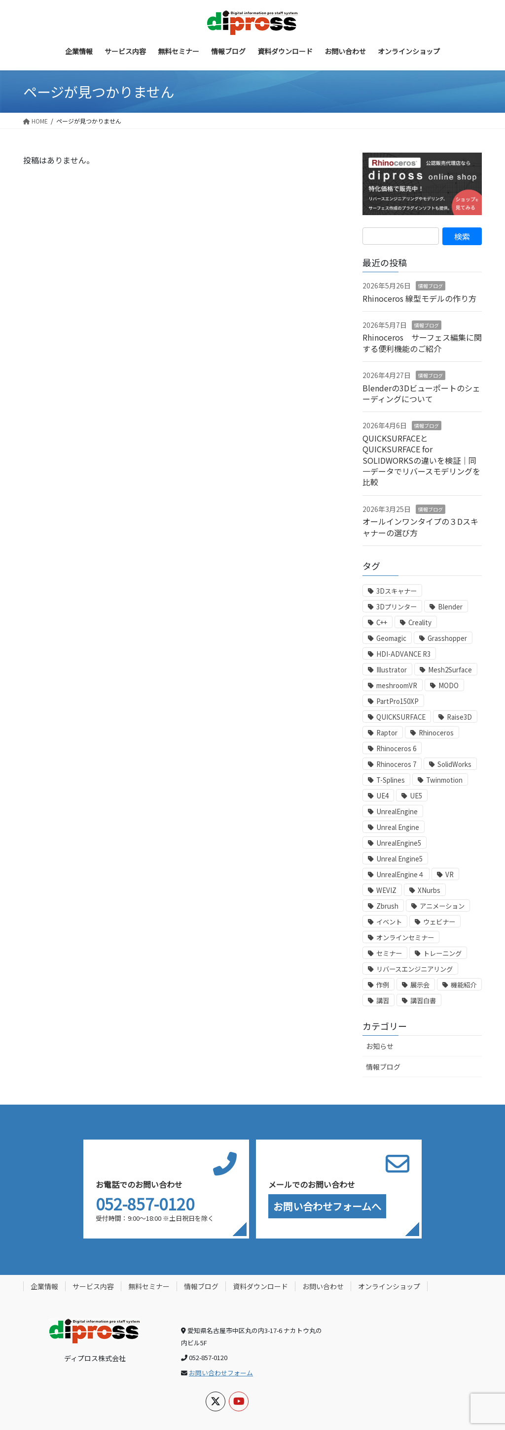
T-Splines (390, 780)
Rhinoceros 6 (396, 748)
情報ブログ (430, 285)
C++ (381, 622)
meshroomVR (396, 685)
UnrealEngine (397, 811)
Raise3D (459, 717)
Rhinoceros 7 (396, 764)
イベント (389, 921)
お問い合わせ (323, 1286)
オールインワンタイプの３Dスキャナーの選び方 (420, 526)
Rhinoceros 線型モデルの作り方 (419, 298)
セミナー (389, 953)
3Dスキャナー (396, 591)
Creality (420, 622)
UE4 (382, 795)
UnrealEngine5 (398, 843)
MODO (448, 685)
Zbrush (387, 906)
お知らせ (380, 1046)
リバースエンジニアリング (414, 969)
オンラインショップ (389, 1286)
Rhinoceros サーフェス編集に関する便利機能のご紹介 (422, 342)
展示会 (420, 984)
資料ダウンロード (260, 1286)
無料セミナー (149, 1286)
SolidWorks (454, 764)
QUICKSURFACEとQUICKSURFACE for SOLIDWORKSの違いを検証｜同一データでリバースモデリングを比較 (421, 460)
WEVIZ (386, 890)
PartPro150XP (397, 701)
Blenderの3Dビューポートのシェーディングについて (421, 393)
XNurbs (429, 890)
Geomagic (391, 638)
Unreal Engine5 (399, 858)
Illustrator (391, 669)
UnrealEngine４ (400, 874)
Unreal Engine (397, 827)
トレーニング (442, 953)
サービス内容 (93, 1286)
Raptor (386, 732)
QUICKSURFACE (401, 717)
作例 (382, 984)
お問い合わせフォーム (221, 1372)
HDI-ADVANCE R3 (403, 654)
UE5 (416, 795)
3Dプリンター (396, 606)
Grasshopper (447, 638)
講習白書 (423, 1000)
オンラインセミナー (405, 937)
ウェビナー (439, 921)
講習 (382, 1000)
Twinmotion (444, 780)
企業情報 (44, 1286)
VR (449, 874)
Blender (450, 606)
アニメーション (442, 906)
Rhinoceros (436, 732)
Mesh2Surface (450, 669)
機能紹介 (463, 984)
